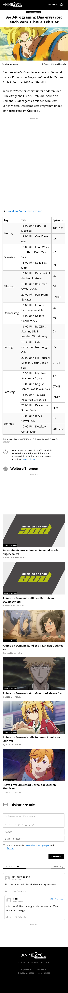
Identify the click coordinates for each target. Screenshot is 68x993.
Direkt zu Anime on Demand (24, 211)
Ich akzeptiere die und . (30, 847)
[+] (32, 825)
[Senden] (56, 856)
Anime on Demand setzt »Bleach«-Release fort (32, 693)
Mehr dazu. (29, 459)
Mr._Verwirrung (57, 899)
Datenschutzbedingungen (37, 845)
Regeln (10, 848)
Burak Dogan (12, 64)
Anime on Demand (33, 12)
